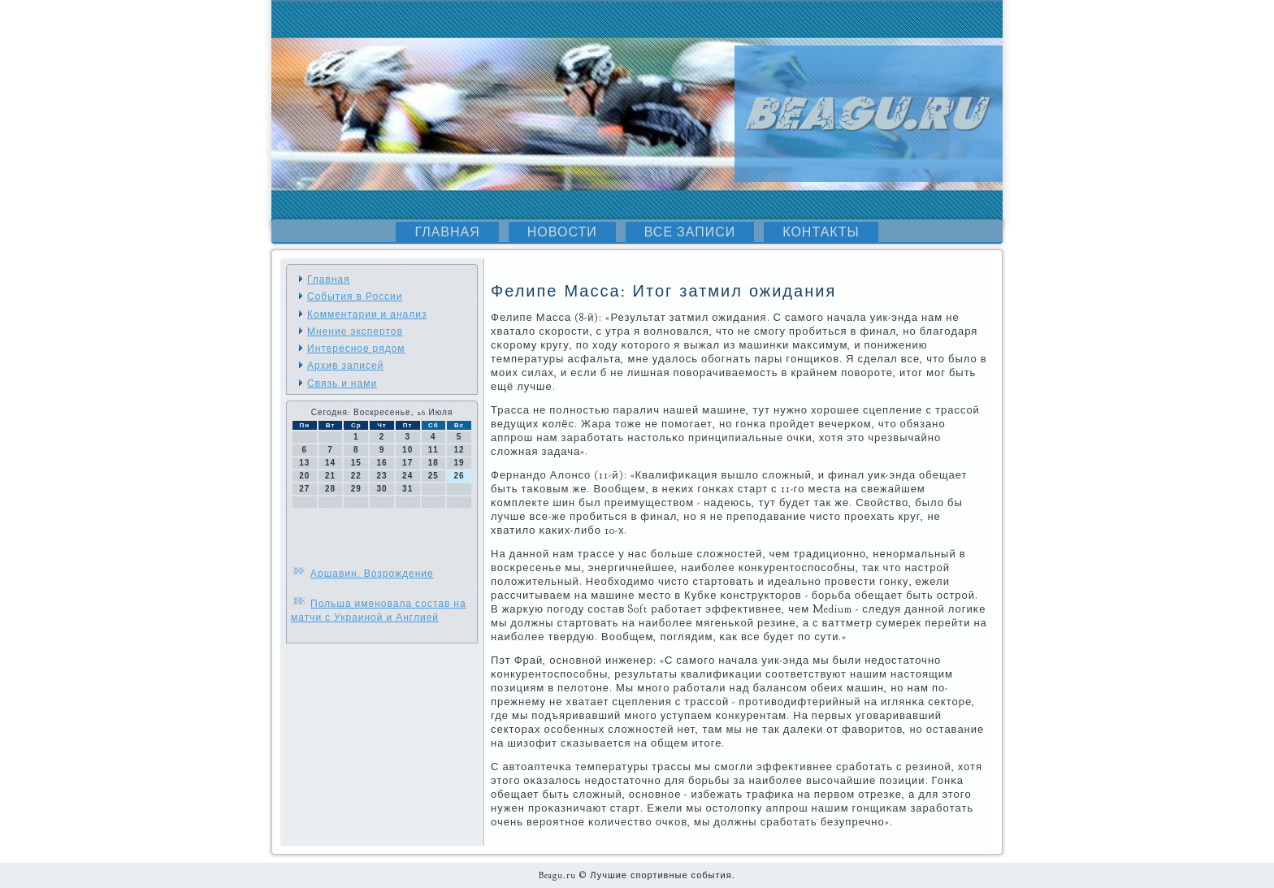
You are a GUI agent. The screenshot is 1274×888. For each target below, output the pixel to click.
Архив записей (345, 365)
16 (381, 462)
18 (433, 462)
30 (381, 488)
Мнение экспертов (355, 331)
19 (459, 462)
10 (407, 449)
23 (381, 475)
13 (304, 462)
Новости (562, 232)
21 (330, 475)
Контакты (820, 232)
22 (356, 475)
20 (304, 475)
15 (356, 462)
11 (433, 449)
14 (330, 462)
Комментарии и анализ (367, 314)
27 (304, 488)
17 (407, 462)
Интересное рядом (356, 348)
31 (407, 488)
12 (459, 449)
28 (330, 488)
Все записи (690, 232)
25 (433, 475)
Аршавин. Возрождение (372, 573)
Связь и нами (342, 383)
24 (407, 475)
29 (356, 488)
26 (459, 475)
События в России (354, 296)
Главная (446, 232)
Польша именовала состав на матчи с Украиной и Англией (378, 610)
